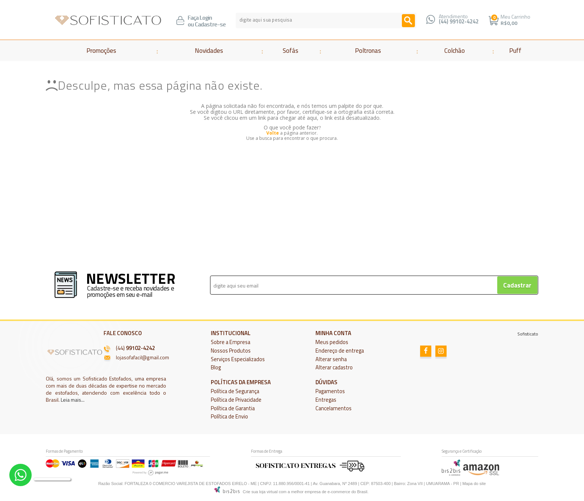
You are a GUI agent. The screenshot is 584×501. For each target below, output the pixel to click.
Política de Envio (229, 416)
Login (206, 17)
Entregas (325, 400)
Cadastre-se (210, 24)
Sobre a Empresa (230, 342)
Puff (515, 50)
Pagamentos (330, 391)
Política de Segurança (235, 391)
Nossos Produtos (231, 351)
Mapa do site (474, 483)
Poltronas (368, 50)
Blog (216, 367)
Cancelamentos (333, 408)
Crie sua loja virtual (260, 491)
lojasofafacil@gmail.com (142, 357)
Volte (272, 133)
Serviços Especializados (238, 359)
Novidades (209, 50)
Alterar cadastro (334, 367)
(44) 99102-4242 (459, 21)
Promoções (101, 50)
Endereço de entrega (339, 351)
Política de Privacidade (236, 400)
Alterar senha (331, 359)
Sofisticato (527, 333)
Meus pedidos (331, 342)
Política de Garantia (233, 408)
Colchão (454, 50)
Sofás (290, 50)
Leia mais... (73, 400)
